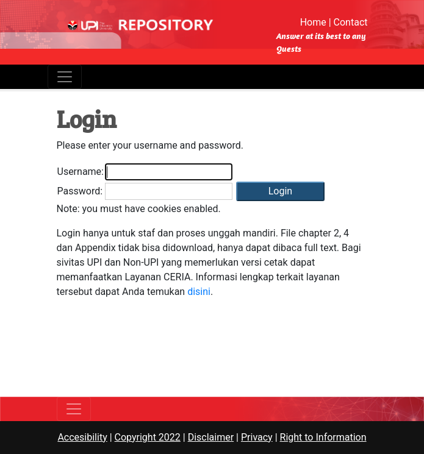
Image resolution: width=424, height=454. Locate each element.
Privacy (257, 437)
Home (313, 22)
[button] (280, 191)
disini (198, 291)
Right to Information (323, 437)
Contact (351, 22)
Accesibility (82, 437)
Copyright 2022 (148, 437)
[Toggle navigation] (65, 77)
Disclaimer (211, 437)
